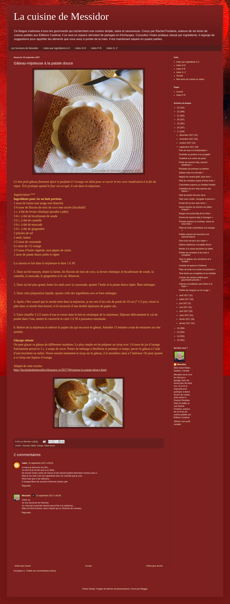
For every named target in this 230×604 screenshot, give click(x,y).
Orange (40, 446)
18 (178, 127)
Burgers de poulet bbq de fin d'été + (195, 213)
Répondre (26, 486)
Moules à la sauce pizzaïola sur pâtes (196, 249)
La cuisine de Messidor (61, 16)
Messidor (26, 495)
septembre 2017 (187, 147)
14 (178, 336)
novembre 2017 (186, 139)
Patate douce (49, 446)
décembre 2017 (186, 135)
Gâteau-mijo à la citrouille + (191, 173)
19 (178, 123)
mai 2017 (183, 307)
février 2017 (185, 319)
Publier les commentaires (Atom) (41, 571)
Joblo (24, 463)
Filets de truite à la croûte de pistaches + (197, 269)
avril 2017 (184, 311)
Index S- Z (112, 48)
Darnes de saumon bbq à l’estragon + (196, 217)
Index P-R (96, 48)
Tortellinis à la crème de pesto (192, 158)
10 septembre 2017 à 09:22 (40, 463)
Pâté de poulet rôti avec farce (192, 195)
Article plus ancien (154, 566)
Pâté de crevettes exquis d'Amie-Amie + (197, 180)
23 (178, 108)
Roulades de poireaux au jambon (194, 169)
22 (178, 111)
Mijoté (33, 446)
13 (178, 340)
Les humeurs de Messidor (24, 48)
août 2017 (184, 295)
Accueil (88, 566)
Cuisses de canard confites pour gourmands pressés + (193, 278)
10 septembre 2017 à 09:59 (48, 495)
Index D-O (80, 48)
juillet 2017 (184, 299)
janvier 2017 (185, 323)
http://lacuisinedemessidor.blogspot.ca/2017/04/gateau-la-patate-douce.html (60, 370)
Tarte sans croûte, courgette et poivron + (197, 199)
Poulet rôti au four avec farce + (193, 203)
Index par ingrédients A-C (56, 48)
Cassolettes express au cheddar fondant (197, 185)
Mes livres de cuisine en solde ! (190, 79)
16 (178, 328)
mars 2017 (184, 315)
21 (178, 116)
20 (178, 119)
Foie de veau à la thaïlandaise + (193, 150)
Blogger (144, 589)
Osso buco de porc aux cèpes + (193, 241)
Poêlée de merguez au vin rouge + (194, 290)
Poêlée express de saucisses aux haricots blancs (194, 235)
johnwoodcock (123, 589)
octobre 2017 (185, 143)
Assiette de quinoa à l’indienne (193, 265)
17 (178, 131)
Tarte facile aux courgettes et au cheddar (197, 273)
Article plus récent (22, 566)
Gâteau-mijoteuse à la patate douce (195, 244)
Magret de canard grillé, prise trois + (195, 177)
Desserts (26, 446)
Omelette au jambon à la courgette (194, 154)
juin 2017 (183, 303)
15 (178, 332)
